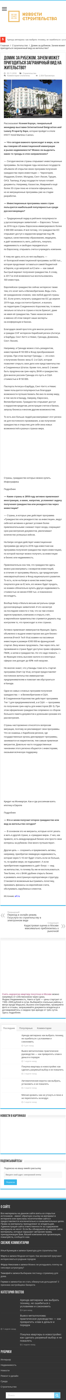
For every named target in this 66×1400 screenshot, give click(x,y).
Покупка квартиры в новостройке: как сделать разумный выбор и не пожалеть (41, 1337)
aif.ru (17, 896)
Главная (4, 45)
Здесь (5, 1012)
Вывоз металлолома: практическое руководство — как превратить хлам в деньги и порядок (41, 1054)
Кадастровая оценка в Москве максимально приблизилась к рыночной (41, 927)
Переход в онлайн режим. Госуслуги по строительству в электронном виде (25, 916)
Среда (4, 1381)
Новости (5, 1370)
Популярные (26, 1028)
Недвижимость (8, 1365)
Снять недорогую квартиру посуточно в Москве (27, 994)
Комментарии (44, 1028)
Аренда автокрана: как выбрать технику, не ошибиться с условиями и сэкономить (42, 1038)
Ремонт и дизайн (9, 1376)
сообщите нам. (22, 1237)
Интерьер (6, 1359)
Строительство (20, 45)
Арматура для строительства (41, 1250)
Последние (9, 1028)
